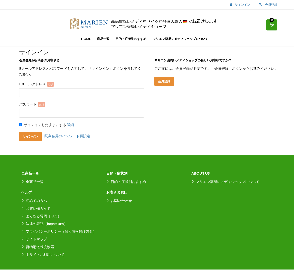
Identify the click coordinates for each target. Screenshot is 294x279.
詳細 (70, 125)
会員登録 (270, 4)
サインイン (242, 4)
